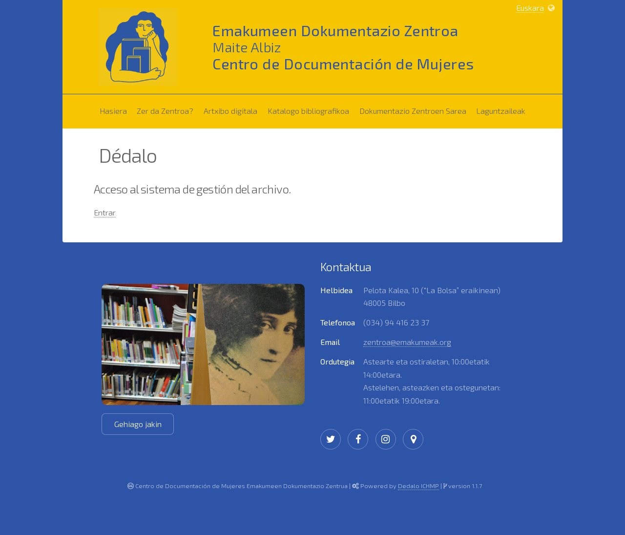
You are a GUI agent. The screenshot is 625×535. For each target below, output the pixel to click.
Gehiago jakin (138, 423)
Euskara (530, 7)
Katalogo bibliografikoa (310, 108)
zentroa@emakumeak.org (407, 341)
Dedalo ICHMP (418, 486)
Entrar (105, 212)
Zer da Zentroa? (167, 108)
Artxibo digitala (230, 110)
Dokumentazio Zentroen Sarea (414, 108)
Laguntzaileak (502, 108)
